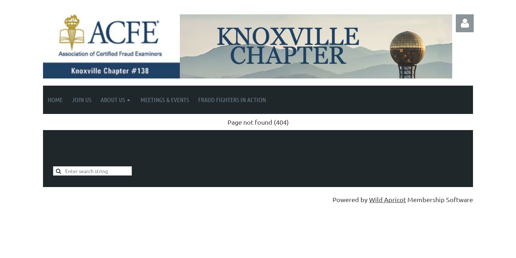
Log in (465, 23)
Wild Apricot (387, 199)
